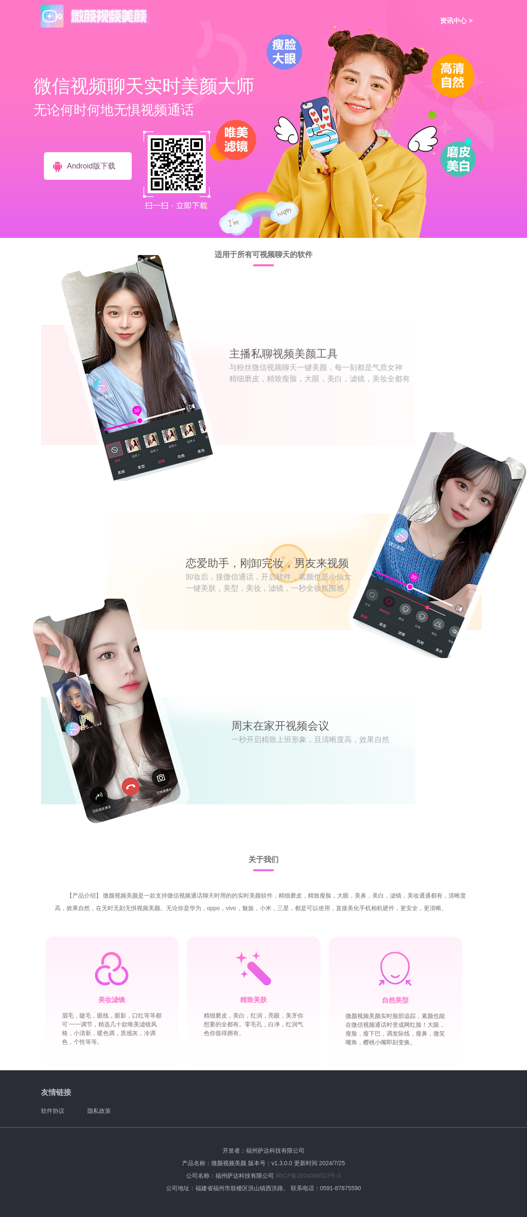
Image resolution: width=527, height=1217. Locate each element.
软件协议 (52, 1110)
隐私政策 (99, 1110)
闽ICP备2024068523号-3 (308, 1175)
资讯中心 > (456, 20)
